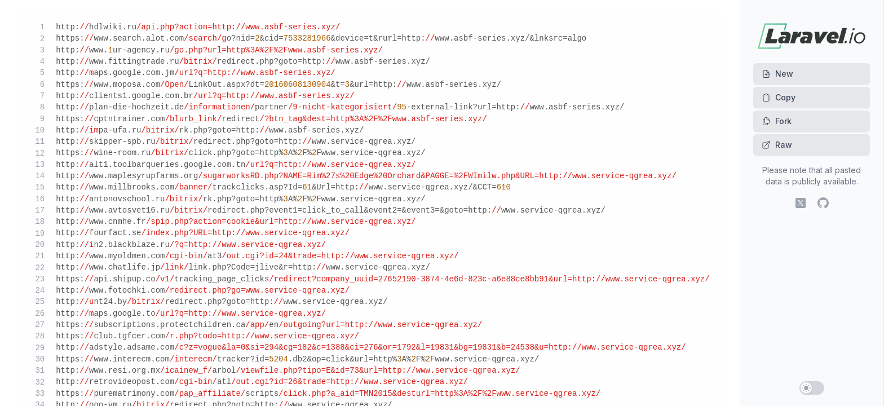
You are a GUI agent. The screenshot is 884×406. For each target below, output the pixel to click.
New (777, 73)
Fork (777, 121)
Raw (777, 144)
